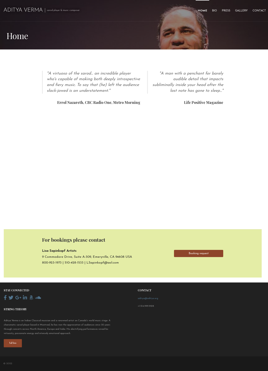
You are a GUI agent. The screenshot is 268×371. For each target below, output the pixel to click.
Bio (214, 10)
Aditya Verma (23, 10)
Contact (259, 10)
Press (226, 10)
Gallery (241, 10)
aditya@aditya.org (148, 298)
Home (202, 10)
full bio (12, 343)
